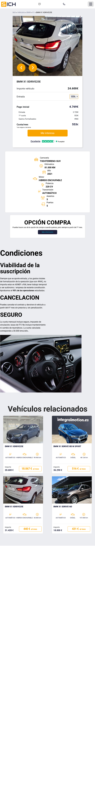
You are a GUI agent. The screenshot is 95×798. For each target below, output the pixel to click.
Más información (47, 232)
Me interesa (47, 133)
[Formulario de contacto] (39, 4)
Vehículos (21, 12)
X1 (33, 12)
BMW (29, 12)
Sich (14, 12)
